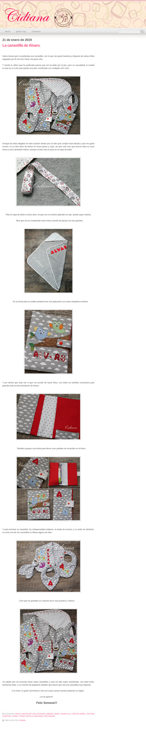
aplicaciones (39, 714)
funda (15, 716)
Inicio (7, 31)
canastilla (65, 714)
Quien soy (21, 31)
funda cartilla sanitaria (31, 716)
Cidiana (22, 720)
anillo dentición (23, 714)
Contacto (36, 31)
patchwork (49, 716)
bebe (57, 714)
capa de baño (78, 714)
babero (50, 714)
